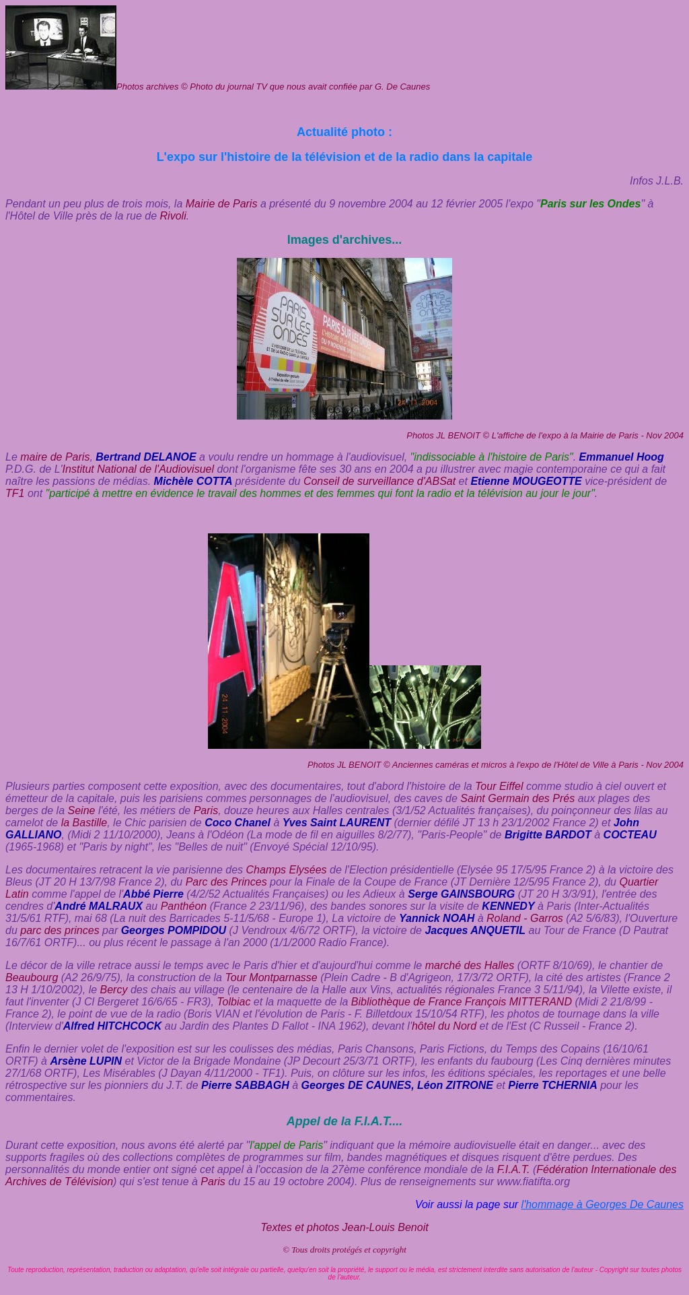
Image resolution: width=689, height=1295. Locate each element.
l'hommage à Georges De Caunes (602, 1204)
